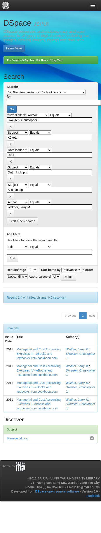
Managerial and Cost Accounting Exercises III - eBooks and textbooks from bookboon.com (39, 354)
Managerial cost (17, 438)
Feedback (92, 496)
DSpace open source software (57, 491)
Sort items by (51, 270)
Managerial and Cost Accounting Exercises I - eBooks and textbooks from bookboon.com (39, 404)
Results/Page (16, 270)
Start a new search (22, 221)
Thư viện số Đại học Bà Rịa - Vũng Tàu (35, 60)
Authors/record (40, 276)
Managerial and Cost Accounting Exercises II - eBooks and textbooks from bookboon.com (39, 387)
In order (87, 270)
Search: (12, 87)
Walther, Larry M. (77, 349)
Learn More (14, 48)
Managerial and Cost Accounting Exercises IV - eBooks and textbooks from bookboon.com (39, 370)
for (9, 96)
